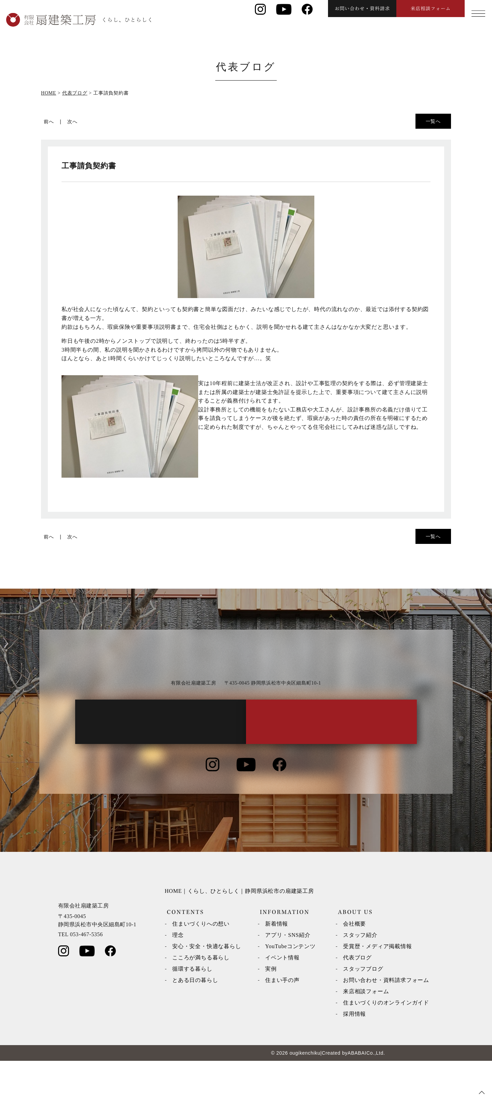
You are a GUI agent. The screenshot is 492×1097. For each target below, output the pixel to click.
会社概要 (354, 960)
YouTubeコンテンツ (290, 982)
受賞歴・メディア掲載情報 (377, 982)
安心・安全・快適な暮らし (206, 982)
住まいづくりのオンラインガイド (386, 1039)
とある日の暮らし (195, 1016)
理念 (178, 971)
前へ (49, 121)
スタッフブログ (363, 1005)
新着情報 (276, 960)
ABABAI (356, 1089)
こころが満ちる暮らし (201, 994)
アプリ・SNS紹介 (288, 971)
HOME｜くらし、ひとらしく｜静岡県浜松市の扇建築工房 (239, 927)
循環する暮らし (192, 1005)
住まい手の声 (282, 1016)
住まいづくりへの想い (201, 960)
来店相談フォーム (366, 1027)
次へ (72, 121)
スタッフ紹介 (360, 971)
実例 (271, 1005)
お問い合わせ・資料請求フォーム (386, 1016)
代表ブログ (357, 994)
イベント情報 (282, 994)
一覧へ (433, 121)
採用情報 (354, 1050)
